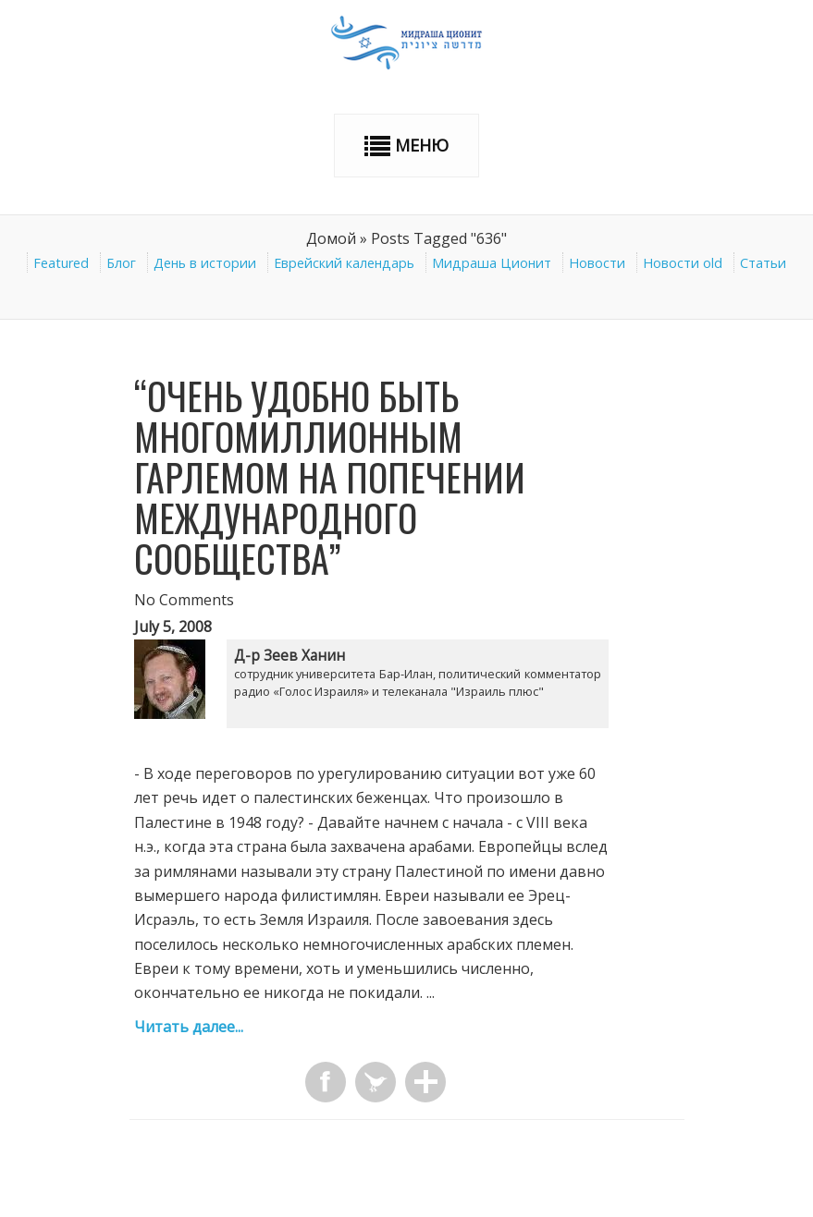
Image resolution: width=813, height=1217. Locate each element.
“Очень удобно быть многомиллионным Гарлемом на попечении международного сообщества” (329, 477)
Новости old (682, 263)
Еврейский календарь (344, 263)
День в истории (205, 263)
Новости (597, 263)
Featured (61, 263)
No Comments (184, 600)
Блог (121, 263)
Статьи (763, 263)
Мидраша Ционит (491, 263)
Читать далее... (188, 1026)
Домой (331, 238)
